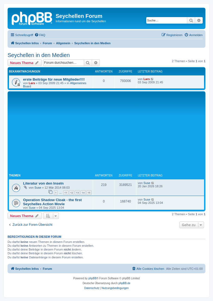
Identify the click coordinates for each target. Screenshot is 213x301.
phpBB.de (125, 283)
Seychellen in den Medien (39, 55)
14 (83, 192)
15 (89, 192)
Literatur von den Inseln (43, 183)
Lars (32, 83)
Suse (37, 187)
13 (77, 192)
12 (71, 192)
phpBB (92, 278)
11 (65, 192)
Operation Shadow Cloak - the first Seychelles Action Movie (52, 202)
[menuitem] (39, 35)
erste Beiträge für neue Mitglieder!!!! (54, 79)
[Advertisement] (111, 133)
